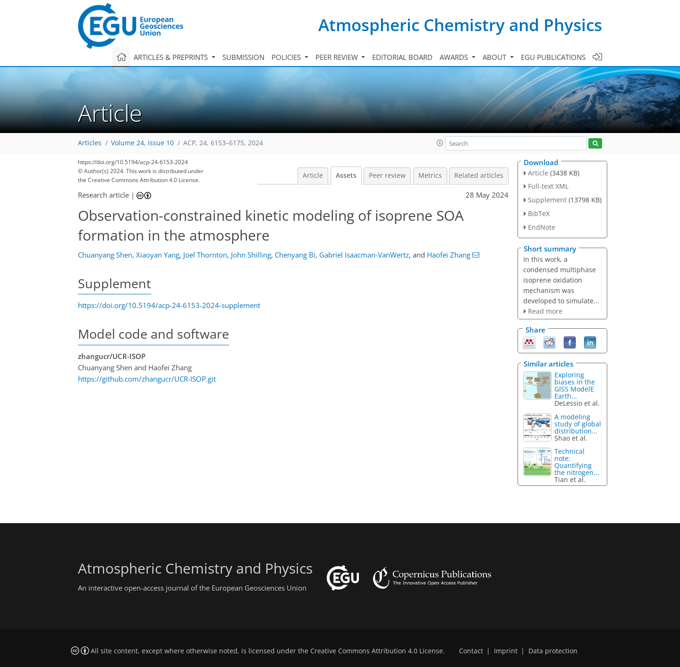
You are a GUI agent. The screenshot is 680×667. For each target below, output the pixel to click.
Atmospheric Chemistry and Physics (460, 25)
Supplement (547, 199)
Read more (545, 311)
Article (313, 175)
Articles (90, 143)
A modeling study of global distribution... (577, 423)
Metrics (430, 175)
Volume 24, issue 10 (142, 143)
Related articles (478, 175)
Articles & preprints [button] (172, 57)
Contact (471, 651)
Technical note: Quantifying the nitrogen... (576, 462)
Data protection (553, 651)
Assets (346, 175)
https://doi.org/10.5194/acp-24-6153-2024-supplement (169, 305)
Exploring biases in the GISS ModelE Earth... (574, 385)
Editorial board (402, 57)
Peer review (387, 175)
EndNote (541, 227)
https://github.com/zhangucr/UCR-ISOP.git (147, 379)
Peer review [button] (337, 57)
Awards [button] (455, 57)
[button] (440, 143)
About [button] (495, 57)
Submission (243, 57)
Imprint (506, 651)
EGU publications (553, 57)
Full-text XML (548, 186)
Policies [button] (287, 57)
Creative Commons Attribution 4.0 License (376, 651)
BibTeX (539, 213)
